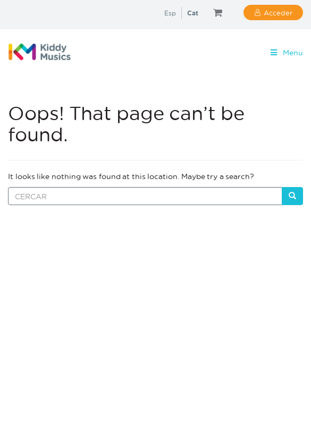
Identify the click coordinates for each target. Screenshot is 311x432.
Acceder (278, 12)
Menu (285, 52)
